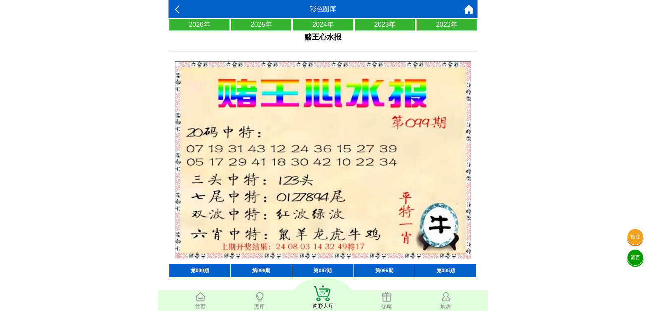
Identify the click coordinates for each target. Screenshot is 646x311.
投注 (635, 237)
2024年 (323, 24)
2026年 (199, 24)
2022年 (446, 24)
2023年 (385, 24)
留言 (635, 257)
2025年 (261, 24)
